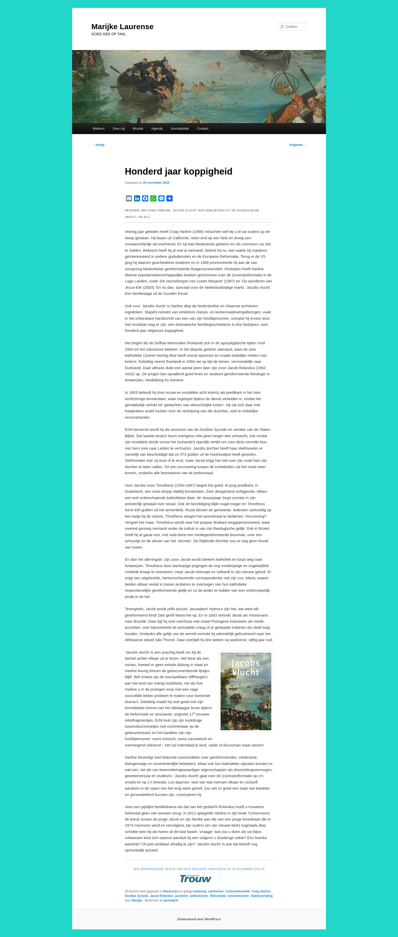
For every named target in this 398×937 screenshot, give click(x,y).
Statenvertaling (262, 896)
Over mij (118, 128)
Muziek (138, 128)
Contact (202, 128)
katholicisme (199, 896)
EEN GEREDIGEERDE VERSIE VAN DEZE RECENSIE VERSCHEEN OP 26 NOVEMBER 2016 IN (198, 869)
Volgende (298, 145)
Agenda (157, 128)
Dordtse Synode (136, 896)
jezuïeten (181, 896)
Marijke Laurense (122, 26)
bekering (200, 891)
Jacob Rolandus (162, 896)
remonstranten (238, 896)
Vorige (98, 145)
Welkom (99, 128)
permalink (171, 900)
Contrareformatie (237, 891)
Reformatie (218, 896)
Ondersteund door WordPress (199, 919)
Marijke (137, 900)
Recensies (170, 891)
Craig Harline (261, 891)
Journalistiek (180, 128)
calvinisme (215, 891)
